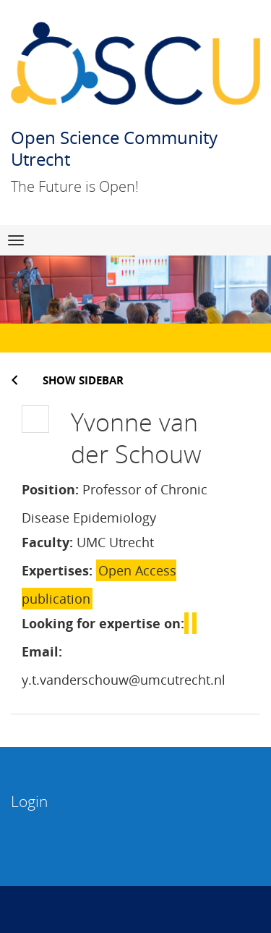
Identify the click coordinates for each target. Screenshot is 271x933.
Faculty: (47, 542)
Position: (50, 489)
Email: (42, 651)
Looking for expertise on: (103, 623)
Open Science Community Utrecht (114, 148)
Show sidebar (83, 380)
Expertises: (57, 570)
